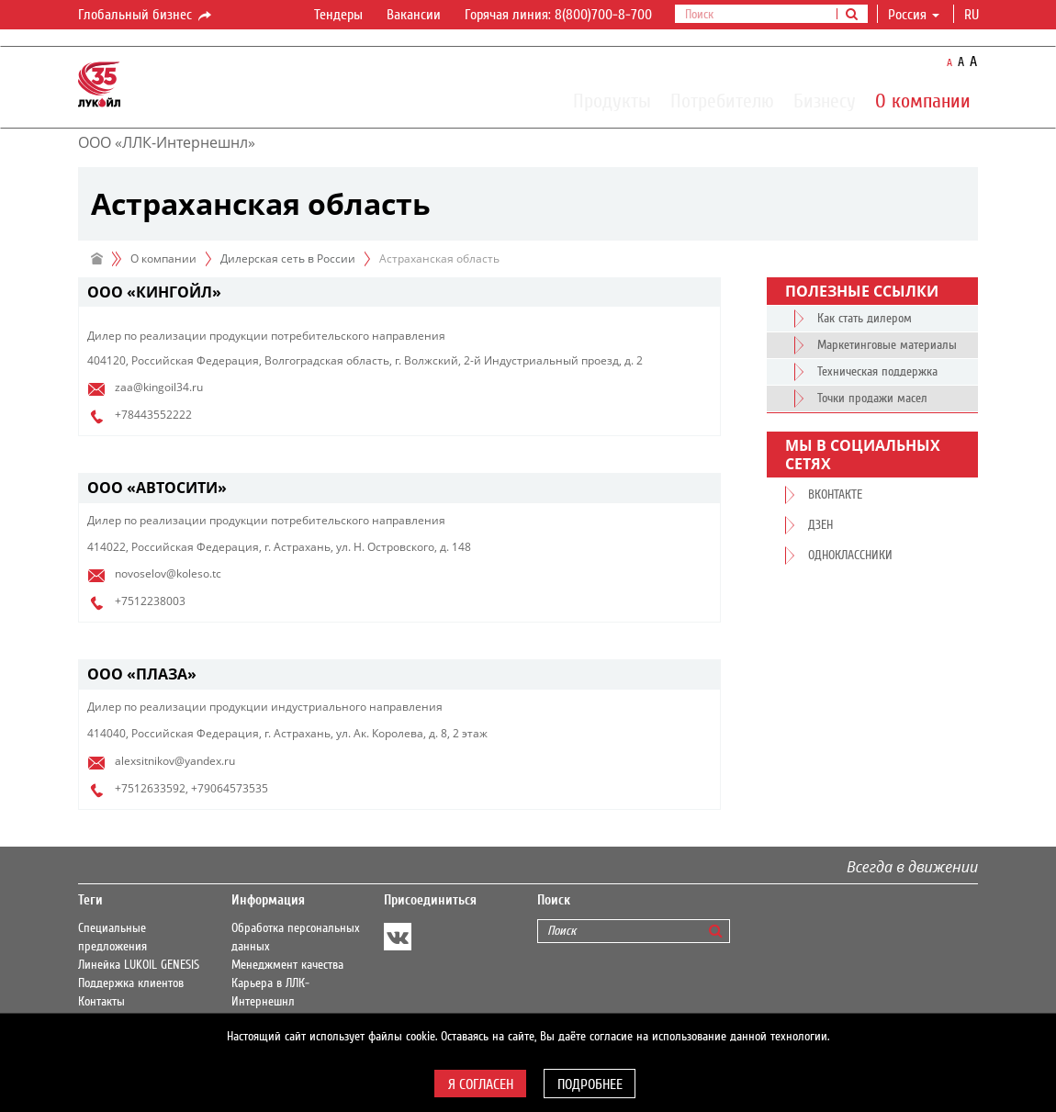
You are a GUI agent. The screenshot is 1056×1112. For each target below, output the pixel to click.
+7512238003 (150, 601)
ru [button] (973, 14)
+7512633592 (150, 788)
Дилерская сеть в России (287, 258)
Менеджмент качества (287, 965)
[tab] (399, 292)
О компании (923, 100)
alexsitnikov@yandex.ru (175, 761)
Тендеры (338, 14)
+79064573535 (229, 788)
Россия (913, 14)
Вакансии (414, 14)
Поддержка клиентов (131, 983)
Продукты (612, 100)
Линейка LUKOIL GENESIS (138, 965)
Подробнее (590, 1084)
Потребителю (722, 100)
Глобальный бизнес (146, 15)
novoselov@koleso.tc (168, 573)
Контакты (101, 1001)
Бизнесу (824, 100)
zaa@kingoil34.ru (159, 387)
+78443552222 (153, 414)
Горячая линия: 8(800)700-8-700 (558, 14)
